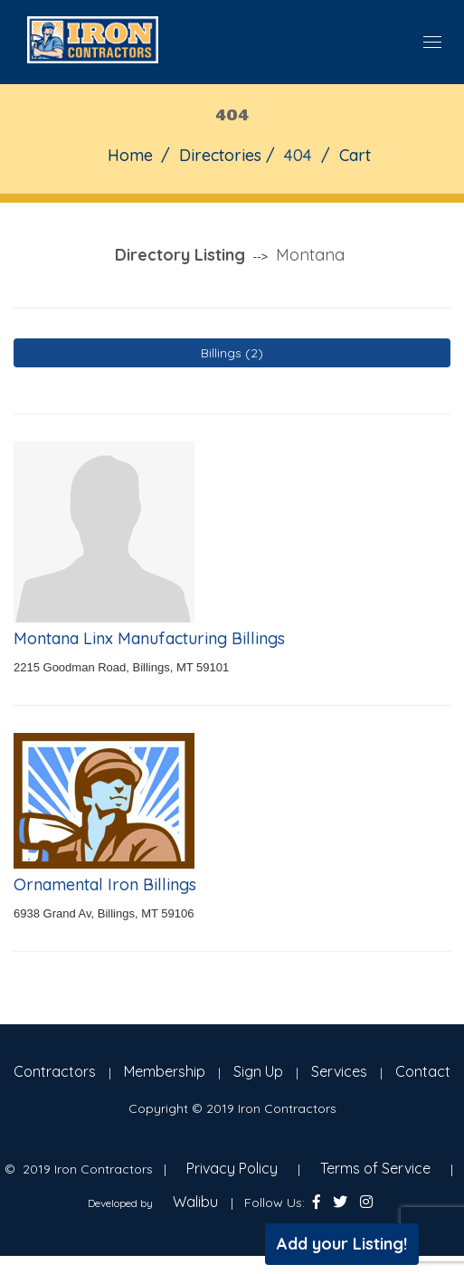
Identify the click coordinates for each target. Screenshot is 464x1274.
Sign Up (258, 1071)
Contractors (55, 1071)
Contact (422, 1071)
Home (130, 155)
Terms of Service (375, 1168)
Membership (164, 1071)
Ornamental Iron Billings (105, 884)
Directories (220, 155)
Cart (355, 155)
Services (339, 1071)
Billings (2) (232, 353)
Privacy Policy (232, 1168)
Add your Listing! (342, 1243)
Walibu (195, 1202)
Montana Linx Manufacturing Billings (149, 638)
